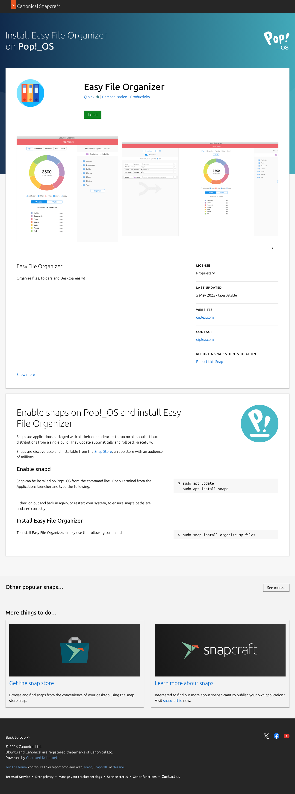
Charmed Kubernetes (43, 758)
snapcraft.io (172, 700)
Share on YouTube (286, 736)
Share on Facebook (276, 736)
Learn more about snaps (184, 683)
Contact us (171, 776)
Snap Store (103, 451)
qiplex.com (205, 317)
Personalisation (114, 97)
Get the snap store (31, 683)
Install (92, 114)
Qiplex (89, 97)
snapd (88, 767)
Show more (26, 374)
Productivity (140, 97)
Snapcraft (101, 767)
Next (272, 248)
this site (118, 767)
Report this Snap (209, 361)
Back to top (18, 737)
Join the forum (16, 767)
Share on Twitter (266, 736)
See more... (276, 587)
